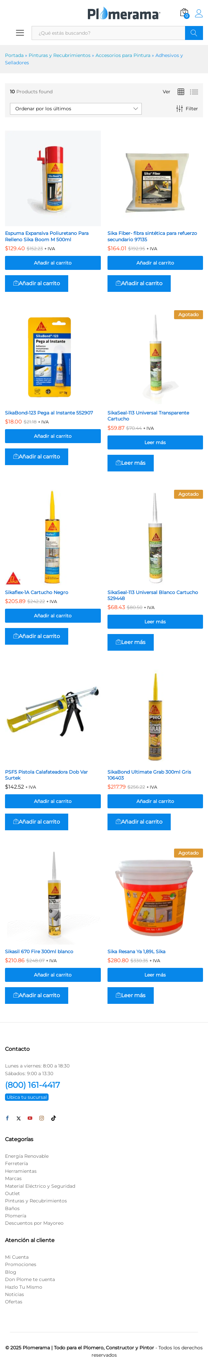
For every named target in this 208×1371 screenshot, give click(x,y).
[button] (36, 283)
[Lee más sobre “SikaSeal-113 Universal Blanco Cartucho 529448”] (130, 642)
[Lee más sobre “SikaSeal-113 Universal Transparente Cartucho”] (130, 463)
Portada (14, 55)
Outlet (12, 1193)
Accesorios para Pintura (123, 55)
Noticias (14, 1294)
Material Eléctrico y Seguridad (40, 1186)
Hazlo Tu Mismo (23, 1287)
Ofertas (13, 1302)
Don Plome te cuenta (30, 1279)
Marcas (13, 1178)
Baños (12, 1208)
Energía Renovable (27, 1156)
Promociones (20, 1264)
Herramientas (21, 1171)
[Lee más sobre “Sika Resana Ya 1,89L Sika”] (130, 995)
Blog (10, 1272)
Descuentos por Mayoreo (34, 1223)
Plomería (15, 1216)
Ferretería (16, 1163)
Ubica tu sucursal (27, 1097)
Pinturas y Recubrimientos (60, 55)
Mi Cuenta (17, 1257)
